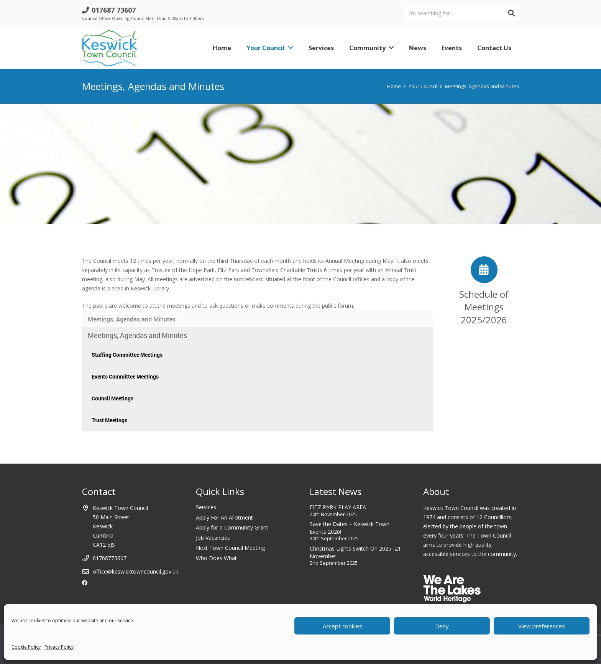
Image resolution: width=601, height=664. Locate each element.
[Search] (511, 13)
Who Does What (216, 558)
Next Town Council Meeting (230, 547)
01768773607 (109, 558)
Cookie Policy (26, 647)
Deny (442, 626)
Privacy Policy (59, 647)
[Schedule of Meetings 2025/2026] (484, 269)
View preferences (541, 626)
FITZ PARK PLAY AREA (338, 507)
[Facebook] (84, 582)
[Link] (109, 48)
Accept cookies (342, 626)
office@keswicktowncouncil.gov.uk (135, 571)
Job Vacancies (213, 537)
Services (206, 507)
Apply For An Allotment (224, 517)
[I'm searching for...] (461, 13)
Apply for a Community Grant (232, 527)
